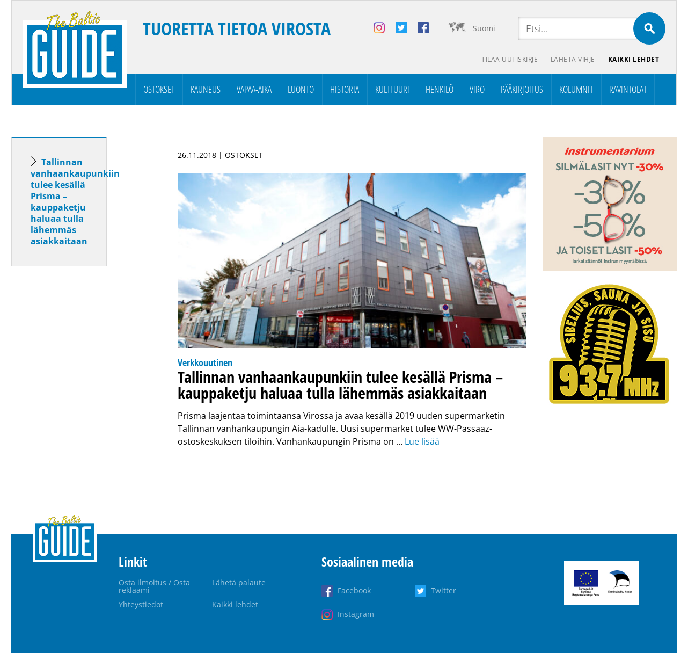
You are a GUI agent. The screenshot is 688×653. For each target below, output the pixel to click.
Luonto (301, 89)
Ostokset (158, 89)
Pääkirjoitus (522, 89)
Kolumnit (576, 89)
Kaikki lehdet (634, 59)
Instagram (356, 614)
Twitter (443, 590)
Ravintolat (628, 89)
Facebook (354, 590)
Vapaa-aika (254, 89)
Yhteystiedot (141, 604)
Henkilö (439, 89)
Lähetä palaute (239, 582)
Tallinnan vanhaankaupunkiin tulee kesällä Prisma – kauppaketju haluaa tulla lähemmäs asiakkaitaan (75, 201)
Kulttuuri (392, 89)
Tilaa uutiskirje (509, 59)
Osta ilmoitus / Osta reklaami (154, 586)
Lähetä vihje (573, 59)
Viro (477, 89)
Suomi (484, 28)
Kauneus (206, 89)
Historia (344, 89)
